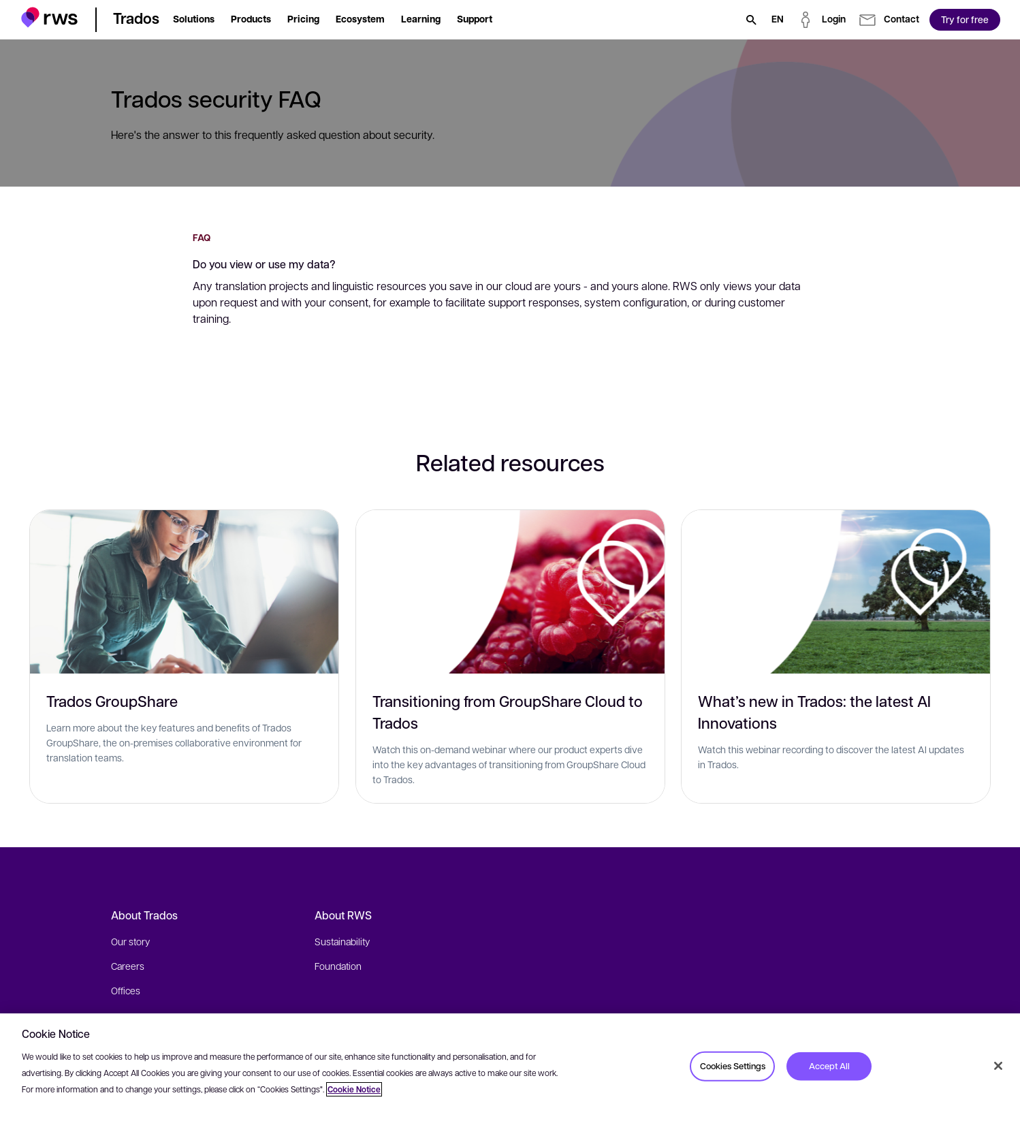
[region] (510, 1067)
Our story (130, 941)
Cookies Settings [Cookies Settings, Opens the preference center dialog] (732, 1066)
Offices (125, 990)
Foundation (338, 966)
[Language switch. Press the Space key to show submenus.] (777, 19)
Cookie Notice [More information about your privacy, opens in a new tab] (354, 1089)
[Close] (998, 1066)
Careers (127, 966)
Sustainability (342, 941)
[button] (49, 17)
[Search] (751, 19)
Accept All (829, 1066)
